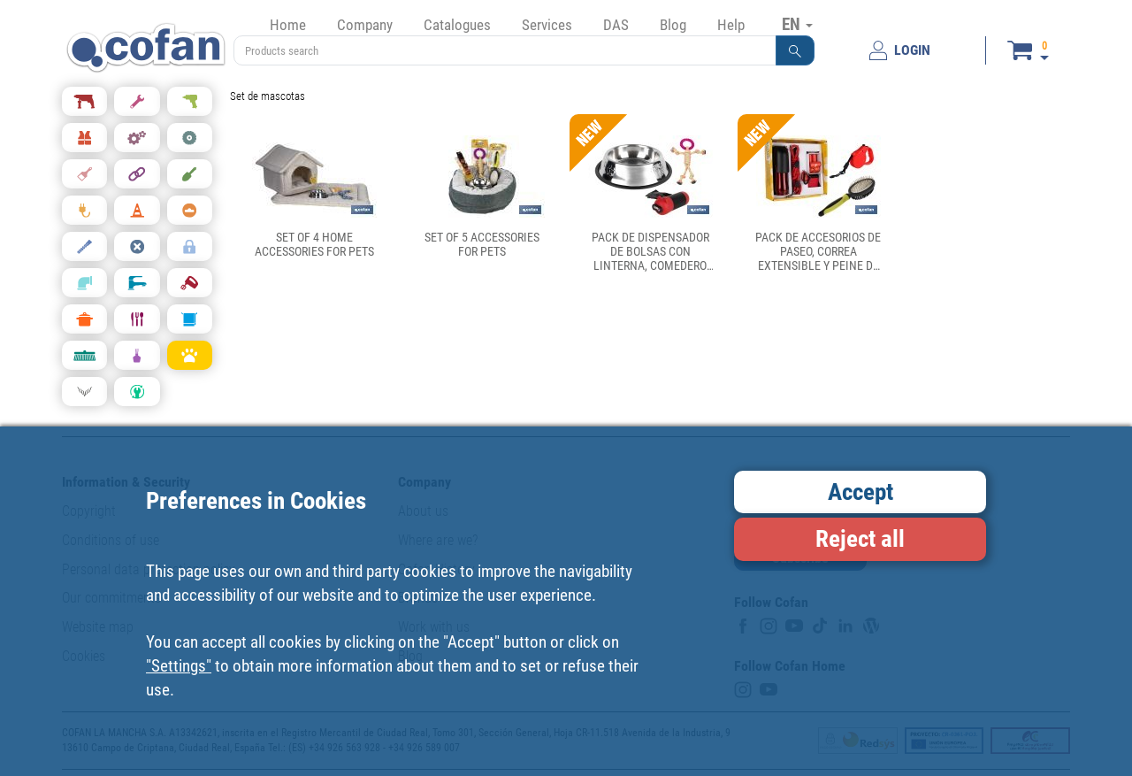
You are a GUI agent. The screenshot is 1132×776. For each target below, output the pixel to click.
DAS (616, 25)
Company (365, 25)
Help (731, 25)
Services (547, 25)
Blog (673, 25)
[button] (795, 50)
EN (797, 24)
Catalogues (457, 25)
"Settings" (178, 666)
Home (288, 25)
